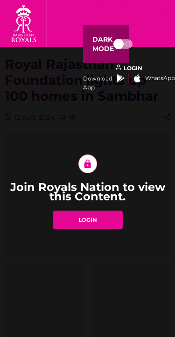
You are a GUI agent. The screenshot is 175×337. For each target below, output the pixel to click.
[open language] (129, 68)
